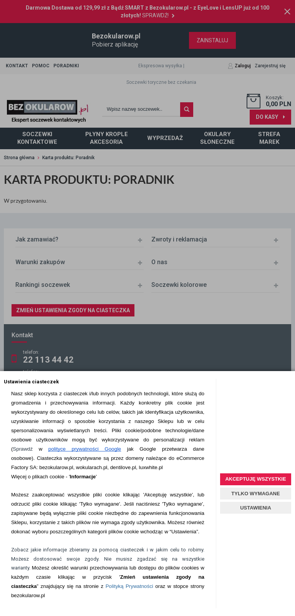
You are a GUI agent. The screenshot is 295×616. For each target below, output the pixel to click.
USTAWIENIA (255, 508)
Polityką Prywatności (129, 586)
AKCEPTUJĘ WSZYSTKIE (255, 479)
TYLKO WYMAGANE (255, 493)
